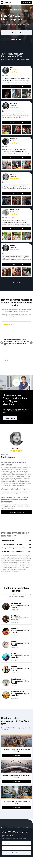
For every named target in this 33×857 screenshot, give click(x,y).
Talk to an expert (16, 39)
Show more (16, 282)
